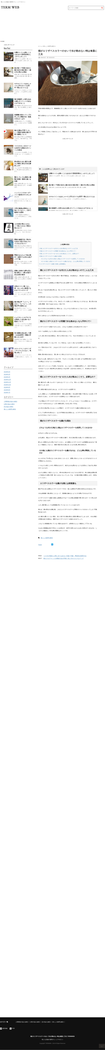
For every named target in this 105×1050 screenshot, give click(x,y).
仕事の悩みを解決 (9, 404)
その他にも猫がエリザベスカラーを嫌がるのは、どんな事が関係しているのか (65, 261)
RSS (13, 1028)
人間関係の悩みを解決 (10, 401)
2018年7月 (7, 392)
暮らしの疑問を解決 (47, 538)
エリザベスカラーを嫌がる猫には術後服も (52, 264)
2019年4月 (7, 372)
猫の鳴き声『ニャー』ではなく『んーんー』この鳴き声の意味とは (22, 304)
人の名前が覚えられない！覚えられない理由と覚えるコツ (22, 226)
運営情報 (4, 1028)
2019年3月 (7, 374)
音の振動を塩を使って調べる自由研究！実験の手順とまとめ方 (22, 335)
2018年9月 (7, 387)
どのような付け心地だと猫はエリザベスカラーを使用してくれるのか (63, 259)
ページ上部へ (102, 1046)
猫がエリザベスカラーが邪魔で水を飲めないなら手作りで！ (57, 251)
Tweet (40, 544)
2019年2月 (7, 377)
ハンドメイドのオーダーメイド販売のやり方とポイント (22, 195)
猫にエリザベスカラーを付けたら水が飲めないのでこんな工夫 (58, 248)
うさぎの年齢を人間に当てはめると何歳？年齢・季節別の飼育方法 (64, 556)
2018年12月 (7, 379)
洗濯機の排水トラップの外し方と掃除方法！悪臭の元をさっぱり (22, 117)
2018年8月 (7, 390)
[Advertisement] (52, 24)
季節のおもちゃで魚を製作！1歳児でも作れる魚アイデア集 (23, 257)
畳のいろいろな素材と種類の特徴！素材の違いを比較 (22, 179)
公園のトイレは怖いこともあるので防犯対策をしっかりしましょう (72, 173)
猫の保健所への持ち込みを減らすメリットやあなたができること (71, 208)
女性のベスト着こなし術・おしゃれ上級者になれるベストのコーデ (22, 288)
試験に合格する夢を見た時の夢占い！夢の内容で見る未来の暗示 (22, 273)
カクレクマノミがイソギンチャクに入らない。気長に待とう (22, 350)
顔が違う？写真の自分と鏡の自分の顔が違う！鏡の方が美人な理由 (72, 185)
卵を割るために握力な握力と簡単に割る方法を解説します (22, 163)
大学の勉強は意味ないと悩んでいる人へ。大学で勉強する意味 (22, 210)
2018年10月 (7, 384)
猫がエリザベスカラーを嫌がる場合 (50, 256)
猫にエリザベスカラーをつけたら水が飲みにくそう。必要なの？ (59, 253)
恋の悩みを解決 (8, 406)
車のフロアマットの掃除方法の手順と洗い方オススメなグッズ (63, 558)
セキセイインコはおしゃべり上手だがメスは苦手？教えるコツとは (72, 196)
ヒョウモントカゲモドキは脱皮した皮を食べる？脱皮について (22, 319)
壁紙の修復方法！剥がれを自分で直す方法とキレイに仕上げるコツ (22, 241)
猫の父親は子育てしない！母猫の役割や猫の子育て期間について (22, 132)
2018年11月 (7, 382)
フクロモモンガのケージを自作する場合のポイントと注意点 (22, 148)
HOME (2, 41)
